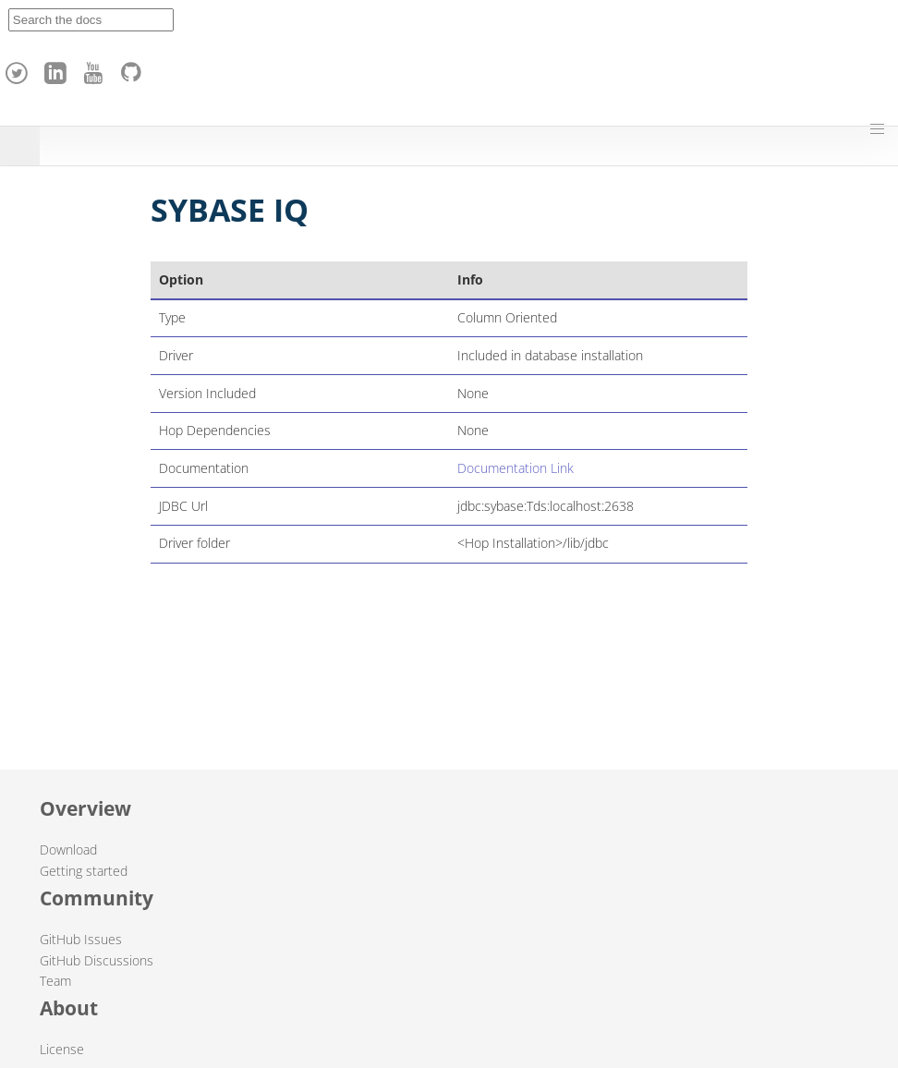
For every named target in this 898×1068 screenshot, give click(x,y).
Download (68, 849)
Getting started (83, 871)
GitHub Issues (81, 939)
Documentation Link (515, 468)
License (62, 1049)
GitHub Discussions (96, 960)
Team (55, 980)
